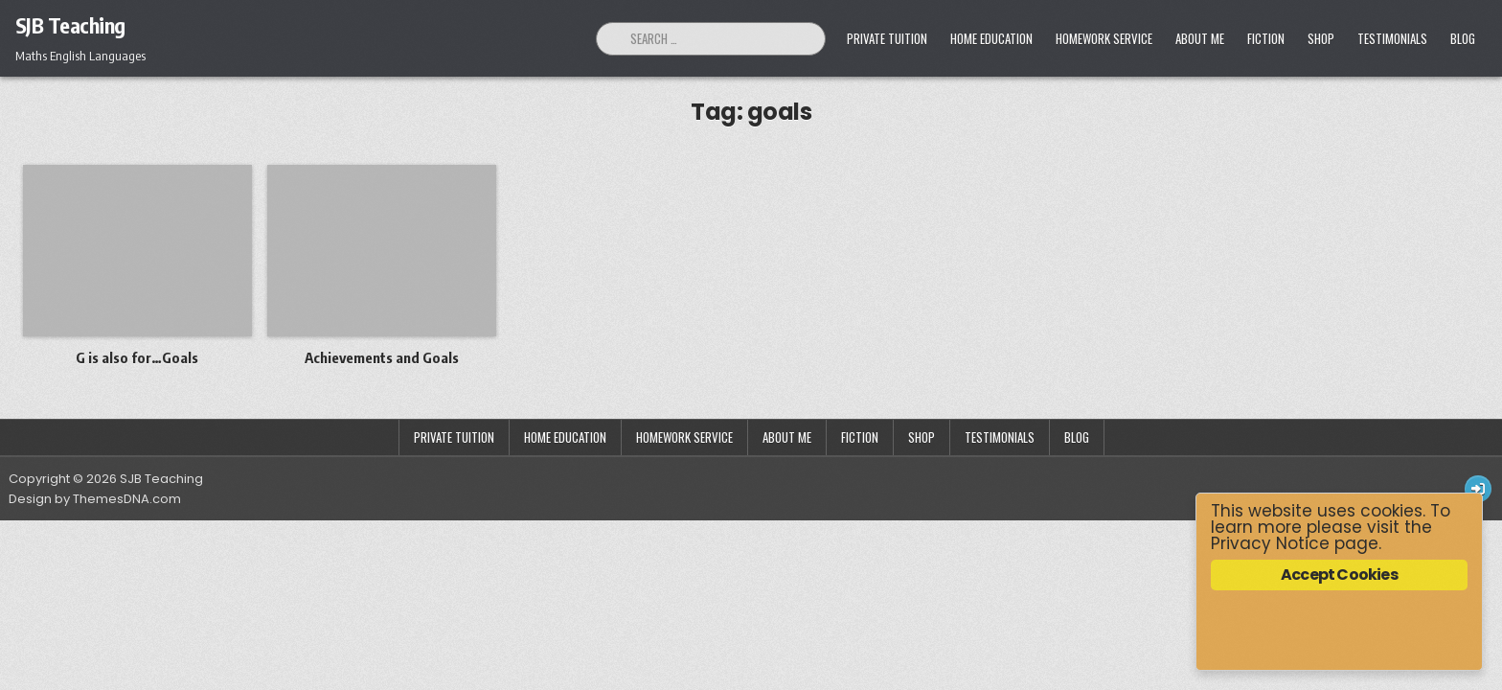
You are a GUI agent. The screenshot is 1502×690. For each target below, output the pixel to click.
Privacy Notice (1270, 543)
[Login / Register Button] (1478, 488)
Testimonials (1392, 38)
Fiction (1266, 38)
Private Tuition (887, 38)
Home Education (991, 38)
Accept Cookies (1339, 575)
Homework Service (1104, 38)
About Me (1199, 38)
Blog (1462, 38)
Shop (1321, 38)
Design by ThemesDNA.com (95, 499)
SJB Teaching (70, 25)
